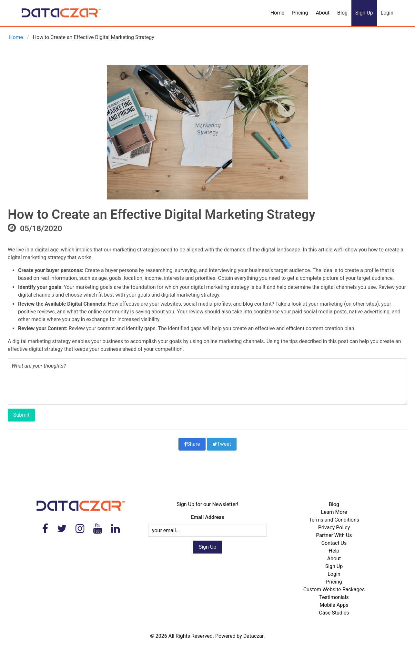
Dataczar (253, 636)
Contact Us (334, 543)
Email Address (207, 517)
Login (387, 13)
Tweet (221, 444)
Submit (21, 415)
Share (192, 444)
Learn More (334, 512)
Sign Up (364, 13)
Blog (342, 13)
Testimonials (334, 597)
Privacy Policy (334, 527)
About (322, 13)
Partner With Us (334, 535)
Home (277, 13)
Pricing (300, 13)
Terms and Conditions (334, 520)
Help (334, 551)
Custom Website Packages (334, 589)
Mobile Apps (333, 605)
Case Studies (334, 613)
